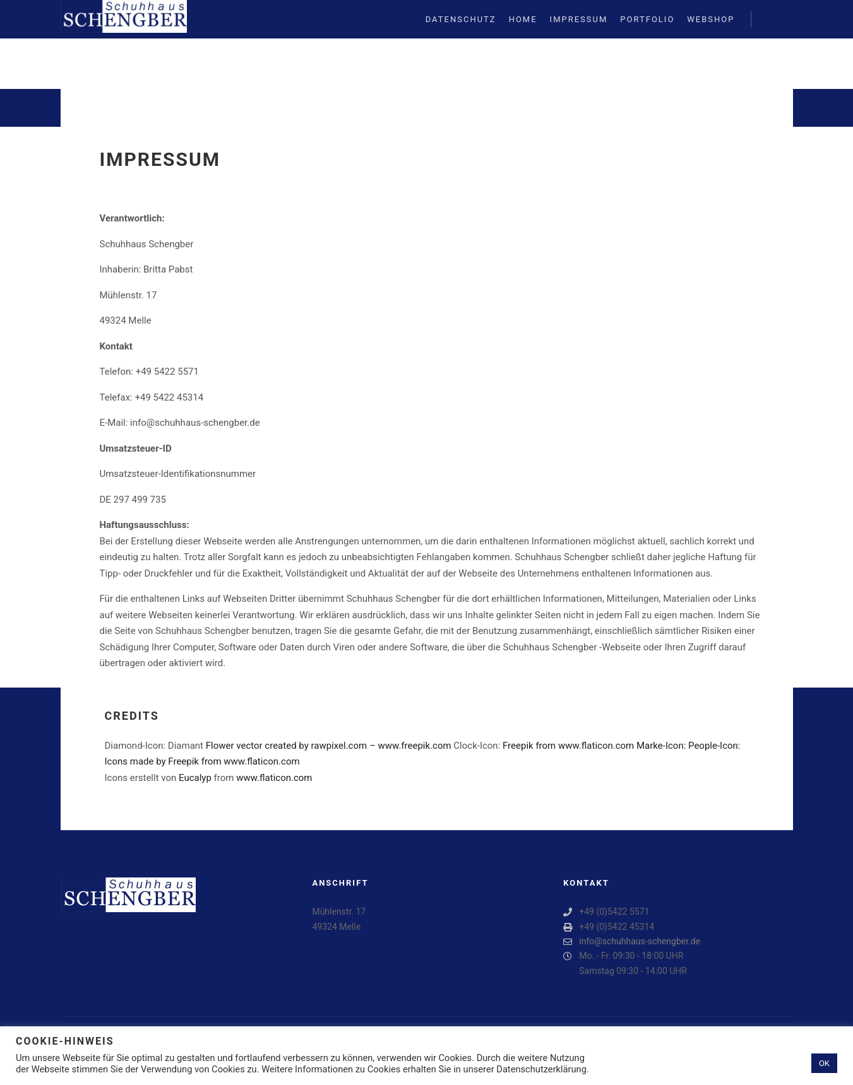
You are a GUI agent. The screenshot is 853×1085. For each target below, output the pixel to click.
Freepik (518, 745)
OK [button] (824, 1063)
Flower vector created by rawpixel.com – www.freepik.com (328, 745)
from (546, 745)
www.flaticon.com (596, 745)
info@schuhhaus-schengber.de (631, 941)
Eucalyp (195, 777)
